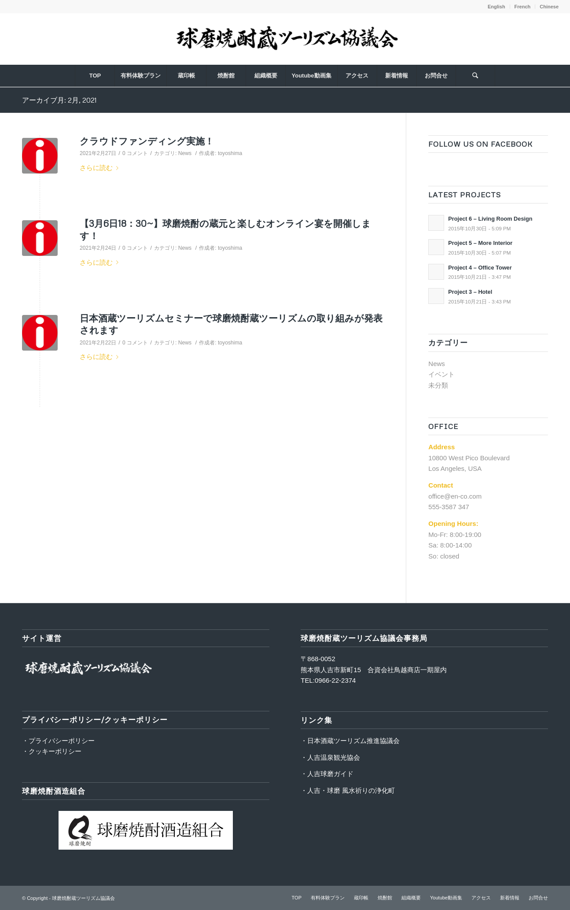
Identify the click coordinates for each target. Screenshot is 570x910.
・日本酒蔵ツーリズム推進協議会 (350, 740)
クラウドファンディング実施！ (147, 141)
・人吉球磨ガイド (327, 773)
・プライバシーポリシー (58, 740)
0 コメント (135, 153)
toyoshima (230, 153)
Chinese (549, 6)
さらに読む (101, 167)
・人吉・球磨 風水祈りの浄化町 (348, 790)
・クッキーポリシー (51, 751)
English (496, 6)
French (523, 6)
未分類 (438, 385)
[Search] (475, 76)
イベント (441, 374)
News (184, 153)
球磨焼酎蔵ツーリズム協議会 (83, 898)
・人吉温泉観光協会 (330, 757)
